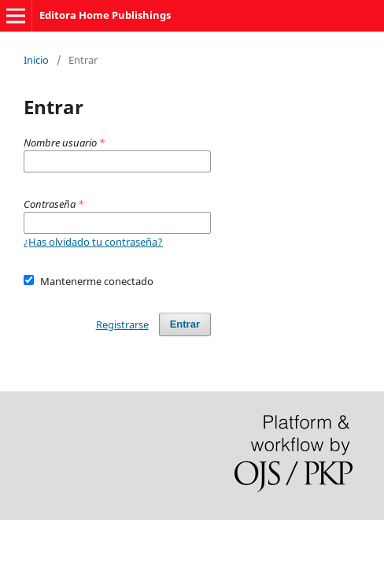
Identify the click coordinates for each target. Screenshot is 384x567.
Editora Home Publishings (105, 15)
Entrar (185, 324)
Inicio (36, 60)
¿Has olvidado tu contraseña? (93, 242)
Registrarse (122, 324)
